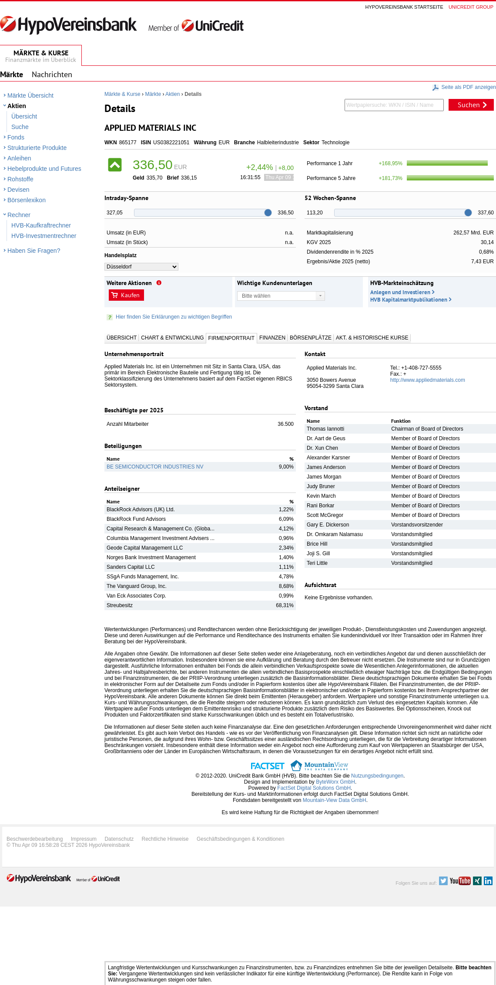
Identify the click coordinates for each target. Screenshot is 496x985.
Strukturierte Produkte (37, 147)
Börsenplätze (311, 338)
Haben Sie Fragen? (33, 250)
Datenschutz (119, 839)
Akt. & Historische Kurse (372, 338)
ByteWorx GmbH (335, 782)
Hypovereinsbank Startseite (404, 7)
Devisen (18, 189)
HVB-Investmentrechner (43, 235)
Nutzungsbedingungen (377, 776)
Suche (20, 126)
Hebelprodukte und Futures (44, 168)
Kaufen (130, 295)
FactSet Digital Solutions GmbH (314, 788)
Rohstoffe (20, 179)
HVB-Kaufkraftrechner (41, 225)
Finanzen (272, 338)
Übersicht (24, 116)
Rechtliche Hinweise (165, 839)
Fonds (15, 137)
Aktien (16, 105)
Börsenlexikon (26, 200)
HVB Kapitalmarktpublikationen (408, 299)
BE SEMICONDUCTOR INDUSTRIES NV (155, 467)
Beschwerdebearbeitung (35, 839)
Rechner (18, 214)
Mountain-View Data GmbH (334, 800)
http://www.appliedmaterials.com (427, 380)
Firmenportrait (231, 338)
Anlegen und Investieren (400, 292)
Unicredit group (471, 7)
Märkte (153, 94)
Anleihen (19, 158)
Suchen (469, 104)
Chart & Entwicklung (172, 338)
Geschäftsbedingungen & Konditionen (241, 839)
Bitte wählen (256, 296)
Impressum (84, 839)
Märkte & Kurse (122, 94)
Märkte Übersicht (30, 95)
